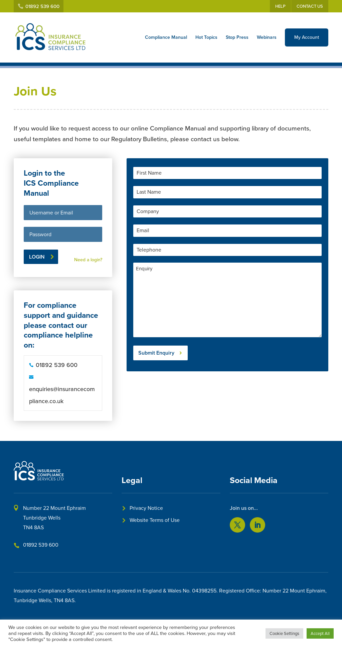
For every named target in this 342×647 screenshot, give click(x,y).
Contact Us (310, 6)
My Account (306, 37)
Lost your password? (80, 250)
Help (280, 6)
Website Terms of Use (155, 520)
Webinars (267, 37)
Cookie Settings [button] (284, 633)
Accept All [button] (320, 633)
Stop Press (237, 37)
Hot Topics (206, 37)
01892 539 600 (40, 545)
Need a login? (88, 260)
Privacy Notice (146, 508)
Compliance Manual (166, 37)
